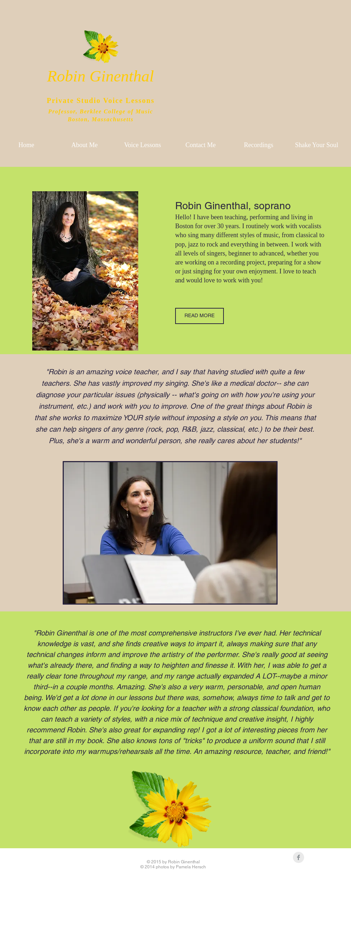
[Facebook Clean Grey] (298, 857)
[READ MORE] (199, 316)
